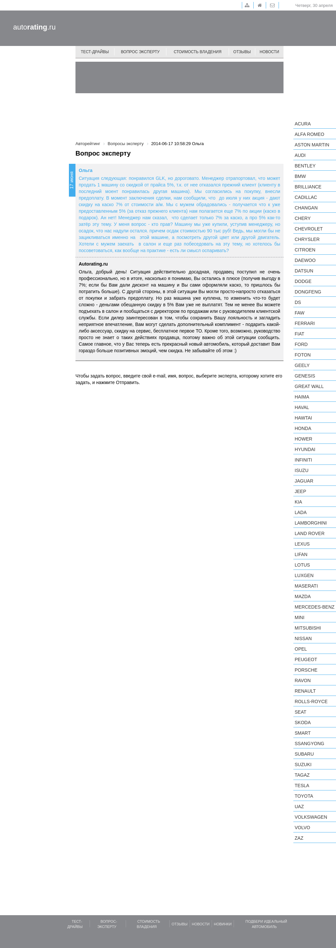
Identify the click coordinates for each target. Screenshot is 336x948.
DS (298, 302)
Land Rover (310, 533)
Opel (301, 649)
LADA (301, 512)
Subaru (304, 754)
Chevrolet (309, 228)
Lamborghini (311, 523)
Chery (303, 218)
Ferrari (305, 323)
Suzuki (303, 764)
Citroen (305, 249)
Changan (306, 207)
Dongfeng (308, 291)
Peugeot (306, 659)
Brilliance (308, 186)
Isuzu (301, 470)
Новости (269, 52)
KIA (298, 502)
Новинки (223, 924)
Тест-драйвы (95, 52)
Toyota (304, 796)
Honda (303, 428)
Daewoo (305, 260)
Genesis (305, 375)
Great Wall (309, 386)
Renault (305, 691)
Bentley (305, 165)
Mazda (303, 596)
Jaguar (304, 481)
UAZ (299, 806)
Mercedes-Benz (314, 607)
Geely (302, 365)
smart (303, 733)
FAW (299, 312)
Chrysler (307, 239)
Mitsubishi (308, 628)
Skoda (303, 722)
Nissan (303, 638)
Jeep (300, 491)
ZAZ (299, 838)
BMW (300, 176)
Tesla (302, 785)
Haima (302, 396)
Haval (302, 407)
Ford (301, 344)
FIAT (299, 333)
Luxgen (304, 575)
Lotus (302, 565)
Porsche (306, 670)
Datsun (304, 270)
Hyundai (305, 449)
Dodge (303, 281)
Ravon (303, 680)
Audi (300, 155)
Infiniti (303, 460)
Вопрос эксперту (140, 52)
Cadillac (306, 197)
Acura (303, 123)
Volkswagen (311, 817)
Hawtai (303, 417)
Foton (303, 354)
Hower (303, 439)
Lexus (302, 544)
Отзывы (242, 52)
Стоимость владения (197, 52)
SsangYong (309, 743)
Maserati (306, 586)
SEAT (300, 712)
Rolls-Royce (311, 701)
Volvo (302, 827)
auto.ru (34, 27)
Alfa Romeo (309, 134)
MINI (299, 617)
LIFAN (301, 554)
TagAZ (302, 775)
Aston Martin (312, 144)
